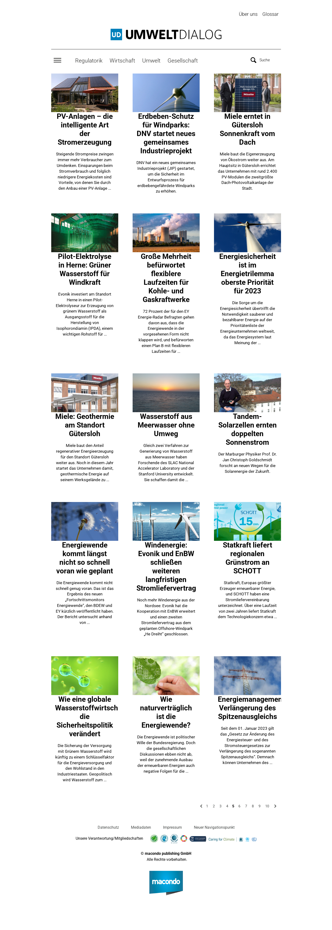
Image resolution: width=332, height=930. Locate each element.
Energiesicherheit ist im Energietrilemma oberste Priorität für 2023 (247, 273)
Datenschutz (108, 826)
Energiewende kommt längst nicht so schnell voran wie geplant (84, 557)
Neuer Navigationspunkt (214, 826)
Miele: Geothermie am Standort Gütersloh (84, 424)
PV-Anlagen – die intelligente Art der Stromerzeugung (85, 129)
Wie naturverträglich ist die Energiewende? (166, 712)
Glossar (270, 14)
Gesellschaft (183, 60)
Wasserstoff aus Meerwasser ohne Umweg (166, 424)
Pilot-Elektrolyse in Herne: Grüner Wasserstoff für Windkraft (84, 269)
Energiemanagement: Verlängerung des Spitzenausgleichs (252, 707)
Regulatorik (88, 60)
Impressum (172, 826)
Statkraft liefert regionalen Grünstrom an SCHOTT (247, 557)
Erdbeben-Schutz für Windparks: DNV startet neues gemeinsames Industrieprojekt (166, 133)
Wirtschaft (122, 60)
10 (267, 805)
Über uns (248, 14)
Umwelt (151, 60)
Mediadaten (141, 826)
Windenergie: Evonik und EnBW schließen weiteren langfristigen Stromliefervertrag (166, 566)
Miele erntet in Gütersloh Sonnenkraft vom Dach (247, 129)
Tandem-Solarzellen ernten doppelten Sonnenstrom (247, 429)
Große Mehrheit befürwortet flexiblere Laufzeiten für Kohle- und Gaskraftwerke (166, 277)
